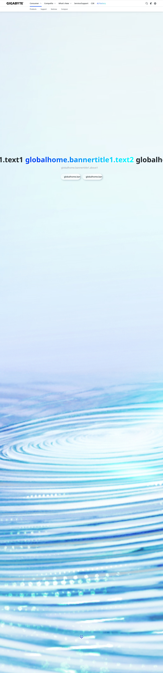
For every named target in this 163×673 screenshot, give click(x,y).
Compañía (48, 3)
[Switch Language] (155, 3)
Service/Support (81, 3)
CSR (92, 3)
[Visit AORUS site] (151, 3)
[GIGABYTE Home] (16, 3)
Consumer (34, 3)
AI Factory (101, 3)
